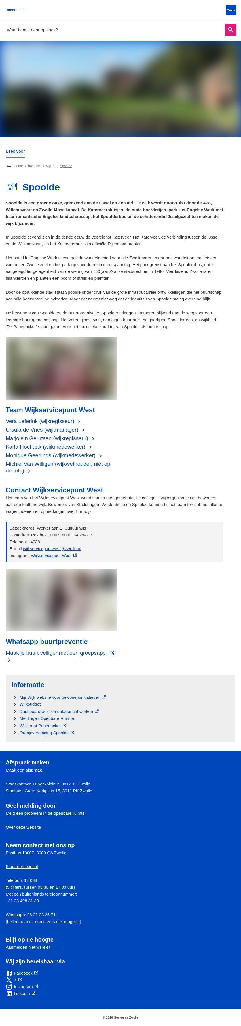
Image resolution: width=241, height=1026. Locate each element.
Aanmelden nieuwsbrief (28, 947)
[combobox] (114, 29)
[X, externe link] (14, 980)
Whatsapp (15, 914)
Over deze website (23, 827)
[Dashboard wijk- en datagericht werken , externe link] (59, 711)
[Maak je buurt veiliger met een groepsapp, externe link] (61, 657)
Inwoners (34, 166)
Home (18, 166)
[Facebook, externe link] (22, 973)
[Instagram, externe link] (22, 986)
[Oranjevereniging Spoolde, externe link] (47, 732)
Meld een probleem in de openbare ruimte (45, 813)
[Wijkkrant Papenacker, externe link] (43, 725)
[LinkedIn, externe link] (20, 993)
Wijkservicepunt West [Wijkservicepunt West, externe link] (54, 555)
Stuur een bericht (22, 866)
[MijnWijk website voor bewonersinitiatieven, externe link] (63, 697)
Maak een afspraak (24, 770)
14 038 (30, 880)
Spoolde (66, 166)
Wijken (50, 166)
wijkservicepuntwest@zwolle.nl (52, 548)
